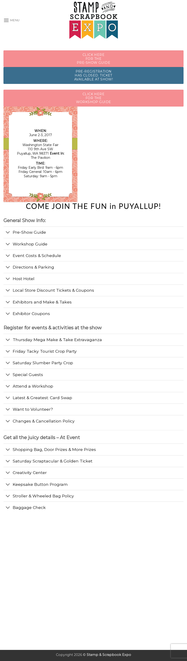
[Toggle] (7, 233)
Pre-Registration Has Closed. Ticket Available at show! (93, 75)
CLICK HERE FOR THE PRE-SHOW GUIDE (93, 59)
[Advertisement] (38, 542)
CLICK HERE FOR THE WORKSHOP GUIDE (93, 98)
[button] (11, 20)
